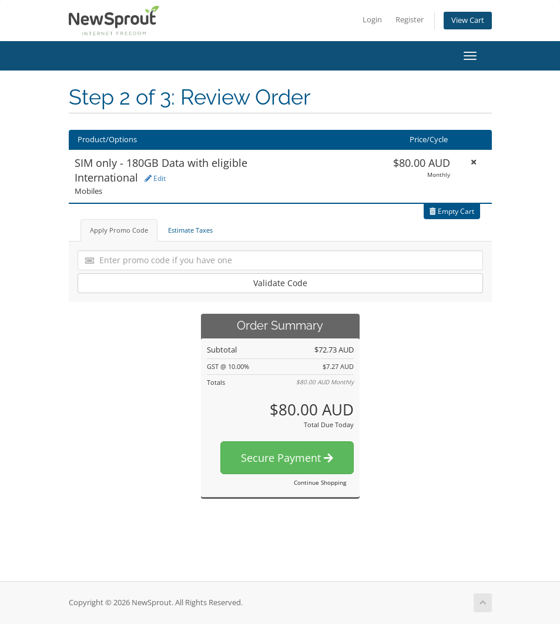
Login (372, 20)
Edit (155, 178)
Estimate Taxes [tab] (190, 230)
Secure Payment (287, 458)
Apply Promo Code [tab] (119, 230)
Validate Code (280, 282)
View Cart (467, 20)
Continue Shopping (320, 482)
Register (409, 20)
